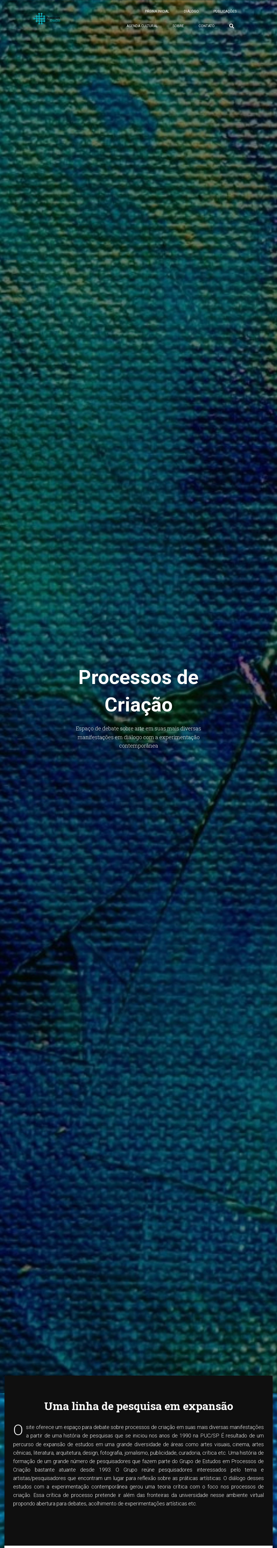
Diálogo (191, 15)
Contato (207, 29)
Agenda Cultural (142, 29)
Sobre (178, 29)
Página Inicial (157, 15)
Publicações (225, 15)
